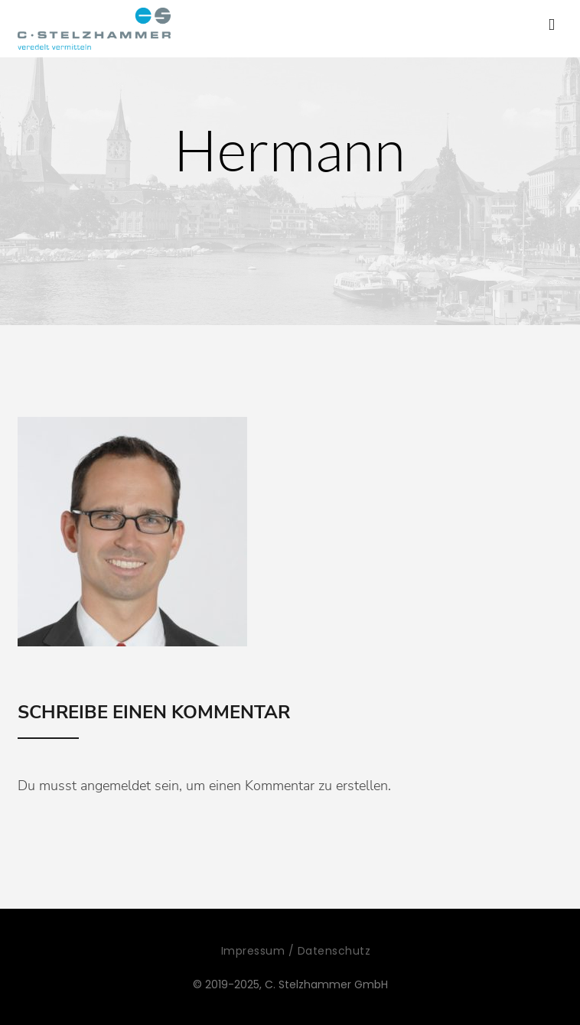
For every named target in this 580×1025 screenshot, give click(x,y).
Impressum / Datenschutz (296, 950)
